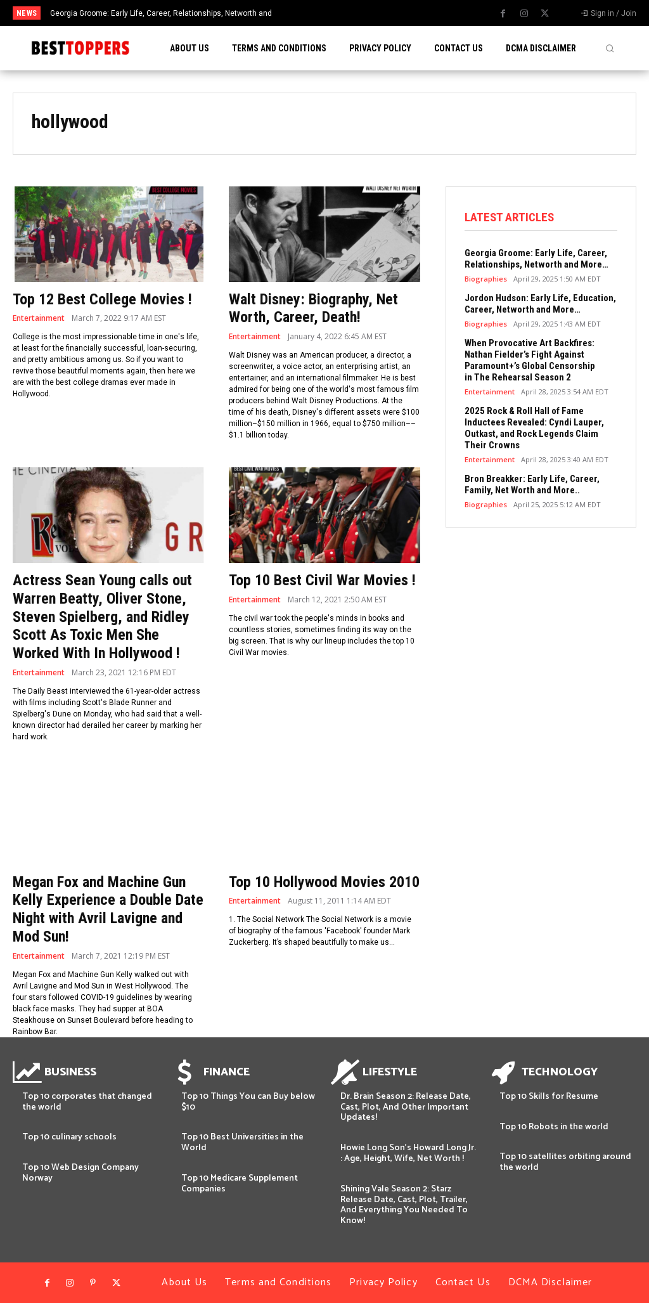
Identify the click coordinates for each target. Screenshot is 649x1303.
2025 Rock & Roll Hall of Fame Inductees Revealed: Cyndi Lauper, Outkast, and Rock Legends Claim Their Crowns (534, 428)
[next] (358, 13)
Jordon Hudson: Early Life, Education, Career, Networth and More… (540, 303)
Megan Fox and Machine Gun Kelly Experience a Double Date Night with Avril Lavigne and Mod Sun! (108, 909)
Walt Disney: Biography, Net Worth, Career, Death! (313, 308)
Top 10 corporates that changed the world (87, 1102)
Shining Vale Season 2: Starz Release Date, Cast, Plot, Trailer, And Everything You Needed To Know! (404, 1205)
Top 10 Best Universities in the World (242, 1142)
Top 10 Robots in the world (553, 1127)
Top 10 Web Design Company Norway (80, 1173)
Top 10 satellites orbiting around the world (565, 1162)
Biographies (486, 278)
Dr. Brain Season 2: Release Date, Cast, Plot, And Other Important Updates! (405, 1107)
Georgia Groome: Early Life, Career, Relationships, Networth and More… (536, 258)
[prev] (337, 13)
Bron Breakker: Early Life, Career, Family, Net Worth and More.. (532, 484)
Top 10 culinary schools (69, 1137)
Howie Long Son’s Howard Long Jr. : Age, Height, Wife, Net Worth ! (408, 1153)
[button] (609, 48)
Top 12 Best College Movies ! (102, 299)
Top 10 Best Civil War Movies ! (322, 580)
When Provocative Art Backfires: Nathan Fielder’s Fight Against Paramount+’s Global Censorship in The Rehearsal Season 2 (530, 360)
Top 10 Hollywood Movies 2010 (324, 882)
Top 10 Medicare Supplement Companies (239, 1183)
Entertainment (39, 318)
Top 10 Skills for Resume (548, 1096)
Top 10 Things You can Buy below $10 (248, 1102)
